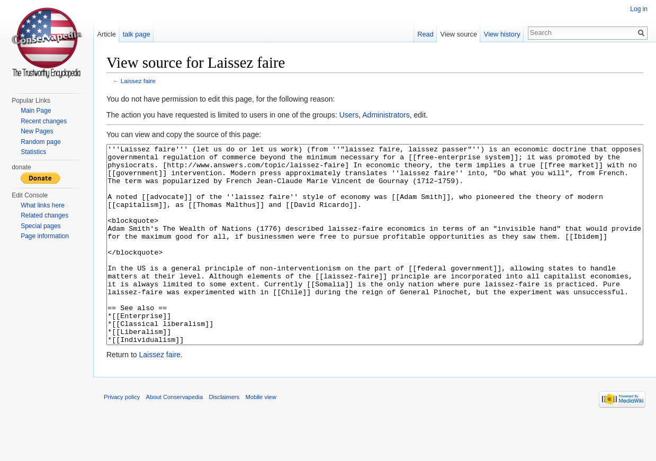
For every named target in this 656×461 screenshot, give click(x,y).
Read (425, 34)
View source (459, 34)
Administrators (385, 115)
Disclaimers (224, 436)
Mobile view (260, 436)
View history (502, 34)
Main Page (36, 110)
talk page (136, 34)
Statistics (33, 152)
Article (106, 34)
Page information (45, 236)
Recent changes (44, 121)
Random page (40, 142)
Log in (639, 9)
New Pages (37, 131)
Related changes (44, 215)
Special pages (40, 226)
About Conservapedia (174, 436)
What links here (43, 205)
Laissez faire (138, 80)
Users (349, 115)
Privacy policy (122, 436)
